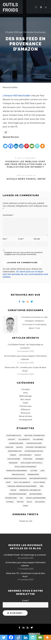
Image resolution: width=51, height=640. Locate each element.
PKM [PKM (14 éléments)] (41, 486)
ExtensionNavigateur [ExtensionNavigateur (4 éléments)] (34, 451)
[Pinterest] (26, 144)
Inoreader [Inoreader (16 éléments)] (13, 463)
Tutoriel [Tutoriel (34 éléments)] (10, 502)
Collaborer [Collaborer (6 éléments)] (38, 439)
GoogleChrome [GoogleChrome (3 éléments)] (14, 459)
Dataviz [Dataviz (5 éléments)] (19, 447)
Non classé (25, 399)
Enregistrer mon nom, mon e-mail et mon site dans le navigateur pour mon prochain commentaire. (23, 253)
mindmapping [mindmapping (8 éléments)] (33, 474)
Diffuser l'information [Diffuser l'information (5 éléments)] (36, 447)
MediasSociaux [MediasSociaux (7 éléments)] (18, 474)
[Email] (32, 144)
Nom (5, 239)
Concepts (25, 389)
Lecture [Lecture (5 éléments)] (33, 470)
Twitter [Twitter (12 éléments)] (20, 502)
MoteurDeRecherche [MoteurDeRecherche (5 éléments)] (38, 478)
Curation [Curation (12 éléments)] (9, 447)
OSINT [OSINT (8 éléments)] (8, 482)
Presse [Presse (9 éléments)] (13, 490)
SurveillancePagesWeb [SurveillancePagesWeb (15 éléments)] (36, 498)
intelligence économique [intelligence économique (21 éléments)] (25, 467)
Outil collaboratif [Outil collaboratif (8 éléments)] (22, 482)
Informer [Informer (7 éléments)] (40, 459)
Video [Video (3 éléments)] (25, 506)
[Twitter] (5, 144)
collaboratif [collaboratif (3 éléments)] (24, 439)
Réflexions (25, 409)
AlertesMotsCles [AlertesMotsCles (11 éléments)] (14, 435)
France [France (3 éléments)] (13, 455)
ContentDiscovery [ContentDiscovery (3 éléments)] (34, 443)
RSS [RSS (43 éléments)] (21, 498)
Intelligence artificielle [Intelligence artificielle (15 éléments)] (31, 463)
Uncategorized (25, 419)
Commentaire (8, 215)
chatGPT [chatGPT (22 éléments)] (11, 439)
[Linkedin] (16, 144)
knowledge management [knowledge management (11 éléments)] (17, 470)
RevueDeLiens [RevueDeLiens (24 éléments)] (11, 498)
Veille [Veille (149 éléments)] (29, 502)
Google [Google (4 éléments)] (38, 455)
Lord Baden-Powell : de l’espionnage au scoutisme (25, 555)
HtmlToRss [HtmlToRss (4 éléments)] (27, 459)
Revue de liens (25, 416)
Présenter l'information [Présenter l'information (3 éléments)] (30, 490)
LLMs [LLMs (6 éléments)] (42, 470)
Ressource (25, 413)
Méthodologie (25, 396)
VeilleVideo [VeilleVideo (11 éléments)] (40, 502)
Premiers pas (26, 406)
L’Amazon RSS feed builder (17, 95)
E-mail (21, 239)
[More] (42, 144)
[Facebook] (10, 144)
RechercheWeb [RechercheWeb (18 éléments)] (36, 494)
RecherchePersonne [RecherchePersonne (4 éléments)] (17, 494)
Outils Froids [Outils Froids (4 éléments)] (39, 482)
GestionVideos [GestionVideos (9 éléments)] (25, 455)
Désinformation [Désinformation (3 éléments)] (14, 451)
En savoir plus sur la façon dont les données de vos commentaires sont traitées (25, 274)
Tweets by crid (25, 521)
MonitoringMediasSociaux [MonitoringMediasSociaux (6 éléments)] (15, 478)
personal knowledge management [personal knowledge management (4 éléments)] (22, 486)
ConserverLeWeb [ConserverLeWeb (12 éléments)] (16, 443)
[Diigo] (21, 144)
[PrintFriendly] (37, 144)
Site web (37, 239)
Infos (25, 393)
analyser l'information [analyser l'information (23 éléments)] (34, 435)
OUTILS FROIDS (10, 7)
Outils (25, 403)
